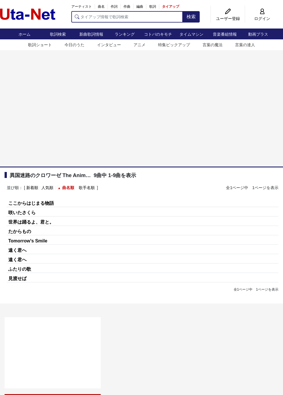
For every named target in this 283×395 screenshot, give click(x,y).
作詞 (114, 7)
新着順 (32, 187)
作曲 (127, 7)
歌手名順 (87, 187)
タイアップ (170, 7)
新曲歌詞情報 (91, 34)
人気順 (47, 187)
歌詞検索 (58, 34)
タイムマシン (191, 34)
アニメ (139, 44)
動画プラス (258, 34)
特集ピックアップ (174, 44)
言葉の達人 (245, 44)
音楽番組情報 (225, 34)
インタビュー (109, 44)
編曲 (139, 7)
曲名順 (68, 187)
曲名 (101, 7)
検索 (191, 16)
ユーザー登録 (228, 18)
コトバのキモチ (158, 34)
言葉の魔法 (213, 44)
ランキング (125, 34)
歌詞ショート (40, 44)
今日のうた (74, 44)
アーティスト (81, 7)
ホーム (25, 34)
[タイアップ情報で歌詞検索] (127, 17)
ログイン (262, 18)
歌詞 (152, 7)
